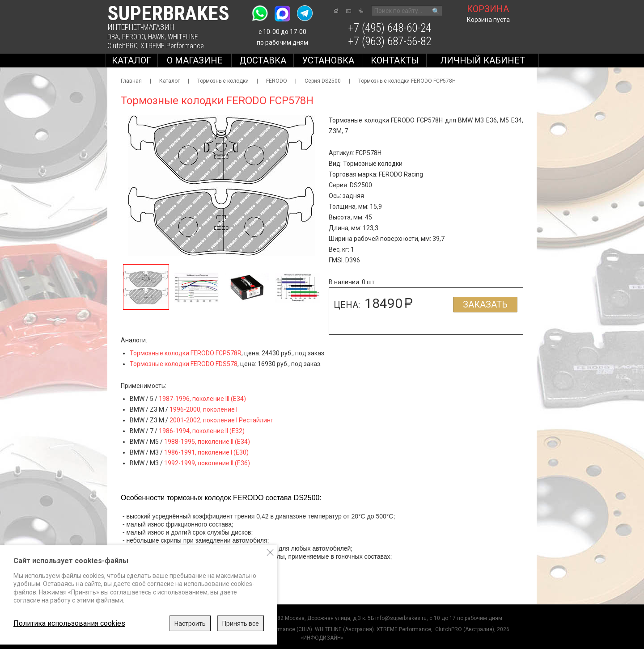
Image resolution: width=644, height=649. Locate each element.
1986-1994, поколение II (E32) (202, 430)
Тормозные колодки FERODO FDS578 (183, 363)
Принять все (240, 623)
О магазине (195, 60)
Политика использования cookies (69, 623)
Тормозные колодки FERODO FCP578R (186, 353)
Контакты (395, 60)
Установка (328, 60)
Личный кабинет (482, 60)
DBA (113, 37)
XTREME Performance (172, 46)
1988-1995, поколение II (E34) (207, 441)
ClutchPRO (122, 46)
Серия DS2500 (323, 81)
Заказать (485, 304)
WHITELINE (183, 37)
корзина (488, 9)
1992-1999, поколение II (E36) (207, 463)
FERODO (133, 37)
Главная (131, 81)
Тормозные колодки (223, 81)
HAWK (156, 37)
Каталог (131, 60)
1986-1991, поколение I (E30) (206, 452)
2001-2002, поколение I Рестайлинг (221, 420)
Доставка (262, 60)
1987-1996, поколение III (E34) (202, 398)
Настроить (190, 623)
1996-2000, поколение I (203, 409)
